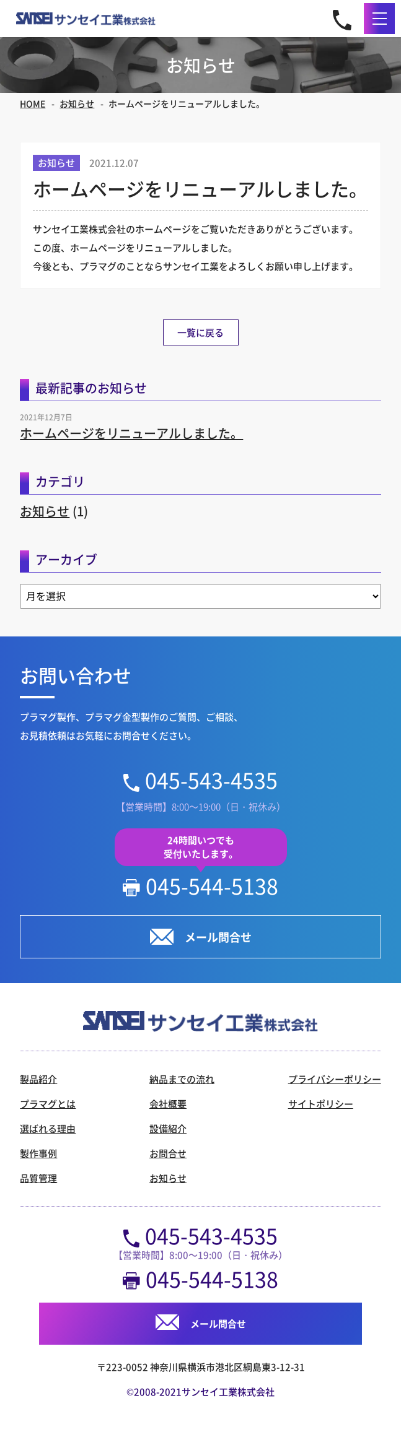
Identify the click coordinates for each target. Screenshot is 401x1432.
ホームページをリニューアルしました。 (131, 433)
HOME (32, 103)
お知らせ (76, 103)
